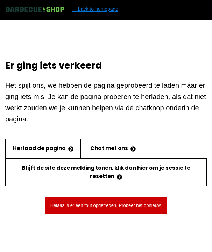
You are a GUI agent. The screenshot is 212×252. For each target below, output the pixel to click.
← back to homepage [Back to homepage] (61, 9)
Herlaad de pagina (43, 148)
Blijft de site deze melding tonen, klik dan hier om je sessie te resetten (106, 172)
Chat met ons (113, 148)
